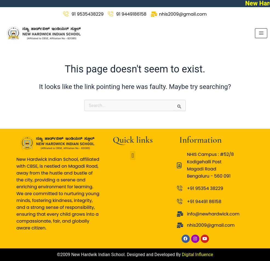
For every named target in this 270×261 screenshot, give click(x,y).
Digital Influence (197, 254)
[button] (132, 155)
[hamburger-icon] (261, 33)
